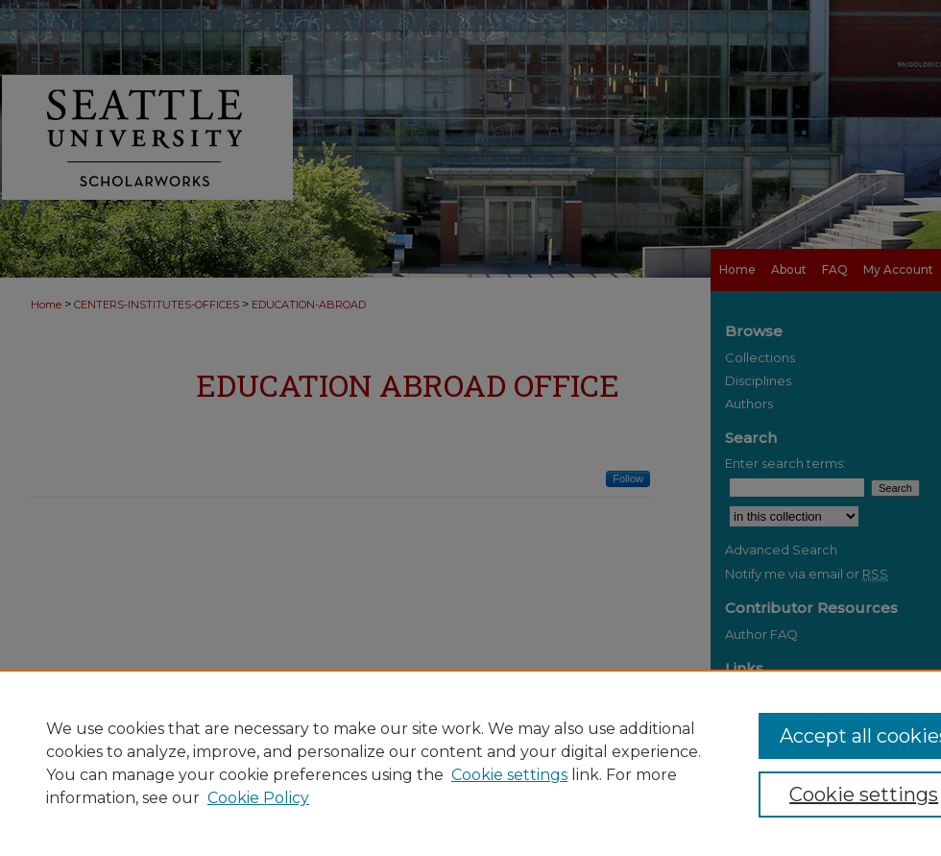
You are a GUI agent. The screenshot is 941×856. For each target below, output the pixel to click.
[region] (470, 763)
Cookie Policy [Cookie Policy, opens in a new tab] (258, 798)
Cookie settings (509, 775)
